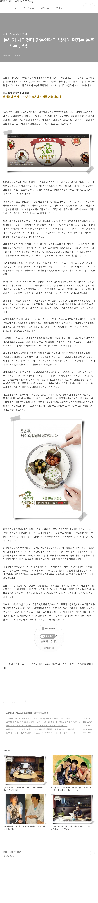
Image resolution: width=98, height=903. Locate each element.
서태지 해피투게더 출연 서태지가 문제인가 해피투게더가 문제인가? (36, 766)
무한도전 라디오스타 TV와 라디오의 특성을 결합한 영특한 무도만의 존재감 (40, 770)
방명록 (59, 8)
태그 (14, 8)
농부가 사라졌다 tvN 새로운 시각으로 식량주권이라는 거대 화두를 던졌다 (39, 773)
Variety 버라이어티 (24, 754)
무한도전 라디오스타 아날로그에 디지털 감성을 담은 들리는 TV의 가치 (38, 759)
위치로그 (45, 8)
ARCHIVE (10, 754)
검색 (86, 6)
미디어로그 (29, 8)
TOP (92, 893)
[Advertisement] (49, 714)
